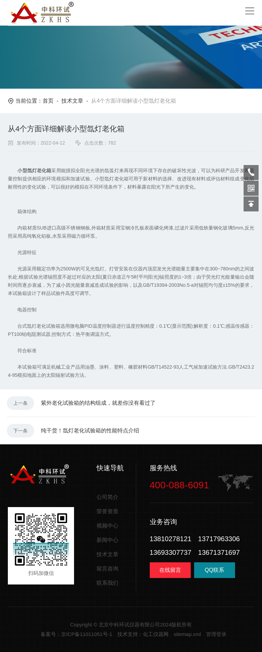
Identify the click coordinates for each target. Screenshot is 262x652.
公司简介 (107, 497)
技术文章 (72, 101)
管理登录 (216, 634)
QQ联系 (214, 572)
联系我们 (107, 583)
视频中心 (107, 526)
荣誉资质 (107, 511)
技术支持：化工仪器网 (143, 634)
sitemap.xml (187, 634)
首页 (48, 101)
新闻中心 (107, 540)
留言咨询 (107, 569)
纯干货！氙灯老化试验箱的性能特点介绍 (90, 430)
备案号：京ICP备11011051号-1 (76, 634)
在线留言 (170, 570)
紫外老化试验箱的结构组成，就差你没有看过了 (98, 403)
